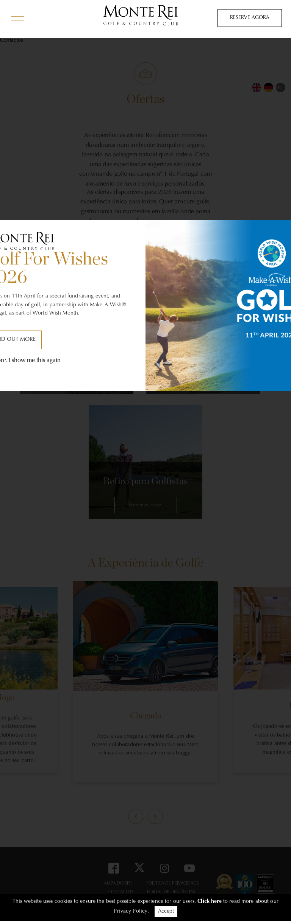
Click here (209, 901)
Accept (166, 911)
